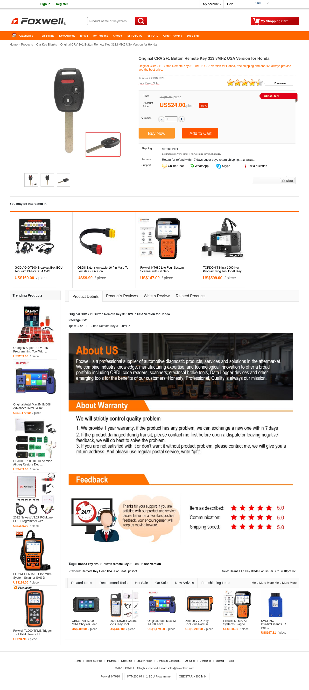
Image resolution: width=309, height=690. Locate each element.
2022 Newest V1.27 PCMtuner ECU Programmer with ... (33, 519)
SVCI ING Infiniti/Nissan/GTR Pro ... (273, 624)
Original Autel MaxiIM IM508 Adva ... (161, 622)
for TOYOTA (134, 35)
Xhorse (117, 35)
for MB (84, 35)
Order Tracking (172, 35)
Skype (225, 166)
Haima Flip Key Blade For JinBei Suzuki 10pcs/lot (262, 571)
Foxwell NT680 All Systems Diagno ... (235, 622)
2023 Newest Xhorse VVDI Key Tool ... (123, 622)
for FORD (152, 35)
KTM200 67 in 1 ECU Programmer (149, 676)
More (255, 582)
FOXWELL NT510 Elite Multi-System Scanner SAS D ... (32, 575)
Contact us (205, 660)
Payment (112, 660)
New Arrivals (67, 35)
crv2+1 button (103, 564)
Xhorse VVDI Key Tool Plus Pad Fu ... (198, 622)
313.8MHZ (136, 564)
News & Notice (94, 660)
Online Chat (175, 166)
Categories (26, 35)
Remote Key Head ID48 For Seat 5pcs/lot (109, 571)
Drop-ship (193, 35)
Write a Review (157, 296)
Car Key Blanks (46, 44)
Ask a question (257, 166)
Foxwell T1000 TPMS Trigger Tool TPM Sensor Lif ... (32, 632)
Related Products (190, 296)
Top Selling (47, 35)
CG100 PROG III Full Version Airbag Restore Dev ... (32, 462)
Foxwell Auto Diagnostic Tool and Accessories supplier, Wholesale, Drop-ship (48, 21)
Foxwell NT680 (110, 676)
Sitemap (220, 660)
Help (230, 4)
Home (16, 35)
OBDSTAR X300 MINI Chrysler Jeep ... (86, 622)
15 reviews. (280, 83)
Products (27, 44)
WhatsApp (201, 166)
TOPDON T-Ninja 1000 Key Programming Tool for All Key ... (224, 269)
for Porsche (100, 35)
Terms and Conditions (169, 660)
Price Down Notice (149, 83)
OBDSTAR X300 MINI (193, 676)
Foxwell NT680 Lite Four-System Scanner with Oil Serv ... (162, 269)
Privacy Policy (144, 660)
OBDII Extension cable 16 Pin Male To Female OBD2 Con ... (102, 269)
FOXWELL (130, 668)
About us (190, 660)
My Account (210, 4)
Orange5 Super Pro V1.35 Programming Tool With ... (30, 349)
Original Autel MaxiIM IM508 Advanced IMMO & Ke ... (32, 406)
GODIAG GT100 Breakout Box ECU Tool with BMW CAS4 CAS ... (39, 269)
